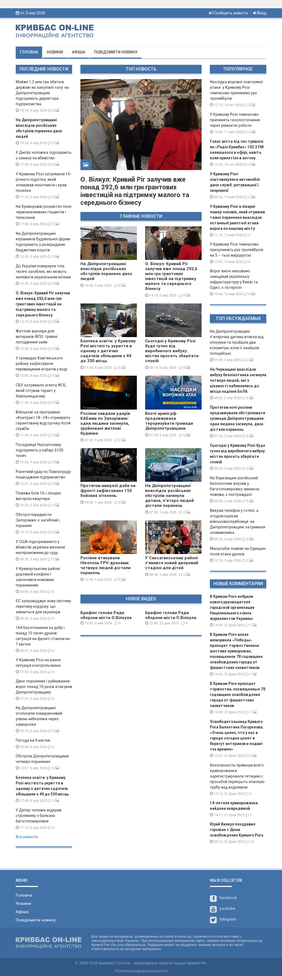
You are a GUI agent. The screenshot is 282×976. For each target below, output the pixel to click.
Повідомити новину (115, 52)
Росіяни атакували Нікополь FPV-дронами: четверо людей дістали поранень (105, 565)
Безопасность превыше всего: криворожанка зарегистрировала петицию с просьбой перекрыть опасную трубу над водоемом (237, 776)
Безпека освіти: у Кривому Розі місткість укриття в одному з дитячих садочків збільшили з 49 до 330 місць (108, 350)
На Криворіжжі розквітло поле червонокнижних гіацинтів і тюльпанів (43, 212)
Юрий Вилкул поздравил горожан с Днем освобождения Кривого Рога (236, 829)
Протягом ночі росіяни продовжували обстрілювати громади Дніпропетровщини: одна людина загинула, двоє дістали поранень (237, 418)
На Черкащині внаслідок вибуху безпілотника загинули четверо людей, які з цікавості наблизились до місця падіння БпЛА (238, 380)
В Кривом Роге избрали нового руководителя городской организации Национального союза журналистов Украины (232, 607)
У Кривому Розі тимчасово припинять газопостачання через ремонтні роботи (235, 120)
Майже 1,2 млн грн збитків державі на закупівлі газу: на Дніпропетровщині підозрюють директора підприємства (42, 93)
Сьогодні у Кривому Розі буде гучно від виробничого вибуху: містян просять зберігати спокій (172, 350)
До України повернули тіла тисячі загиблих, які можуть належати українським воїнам (43, 271)
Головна (29, 52)
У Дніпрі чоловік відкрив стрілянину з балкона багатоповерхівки (38, 815)
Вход (259, 13)
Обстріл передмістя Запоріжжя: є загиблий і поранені (38, 520)
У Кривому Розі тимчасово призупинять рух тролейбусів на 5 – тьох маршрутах (236, 249)
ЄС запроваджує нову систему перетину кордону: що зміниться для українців (43, 606)
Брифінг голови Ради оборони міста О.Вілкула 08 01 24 (106, 617)
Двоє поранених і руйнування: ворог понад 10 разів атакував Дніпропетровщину (44, 686)
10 (249, 841)
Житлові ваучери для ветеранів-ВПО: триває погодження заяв (37, 336)
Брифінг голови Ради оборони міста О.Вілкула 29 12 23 (170, 617)
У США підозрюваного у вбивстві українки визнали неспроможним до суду (40, 547)
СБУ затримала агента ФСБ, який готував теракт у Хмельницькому (41, 390)
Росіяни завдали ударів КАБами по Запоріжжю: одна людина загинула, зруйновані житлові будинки (105, 423)
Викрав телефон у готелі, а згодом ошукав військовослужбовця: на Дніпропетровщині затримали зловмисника (237, 521)
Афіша (78, 52)
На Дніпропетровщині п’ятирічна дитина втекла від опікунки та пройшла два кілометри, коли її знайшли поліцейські (237, 342)
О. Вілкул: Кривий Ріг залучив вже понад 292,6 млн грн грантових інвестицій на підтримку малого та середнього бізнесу (43, 304)
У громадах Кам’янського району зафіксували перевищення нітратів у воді (41, 363)
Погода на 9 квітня (33, 740)
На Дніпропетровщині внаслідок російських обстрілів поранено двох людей (106, 271)
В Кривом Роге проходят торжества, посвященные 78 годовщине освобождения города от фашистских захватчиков (237, 694)
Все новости (27, 837)
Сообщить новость (228, 13)
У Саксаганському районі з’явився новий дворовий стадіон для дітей (171, 562)
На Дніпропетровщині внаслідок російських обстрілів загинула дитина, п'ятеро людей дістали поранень (169, 495)
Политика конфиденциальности (141, 971)
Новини (55, 52)
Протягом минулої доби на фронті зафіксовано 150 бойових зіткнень (107, 490)
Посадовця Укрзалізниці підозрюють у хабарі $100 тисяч (39, 450)
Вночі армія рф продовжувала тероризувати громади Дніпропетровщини (169, 421)
